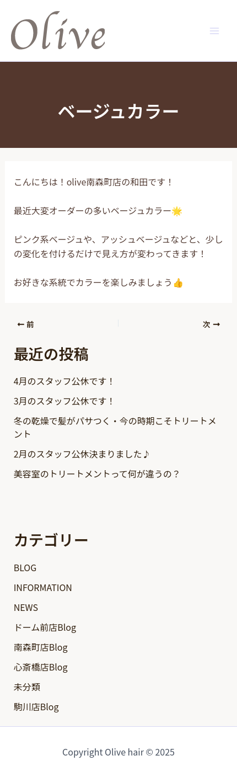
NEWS (26, 607)
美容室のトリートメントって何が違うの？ (97, 473)
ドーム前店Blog (45, 627)
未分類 (27, 686)
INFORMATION (43, 587)
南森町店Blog (41, 646)
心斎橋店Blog (41, 666)
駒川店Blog (36, 706)
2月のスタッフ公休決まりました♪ (82, 453)
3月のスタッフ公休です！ (65, 400)
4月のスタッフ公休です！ (65, 380)
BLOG (25, 567)
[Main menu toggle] (214, 30)
